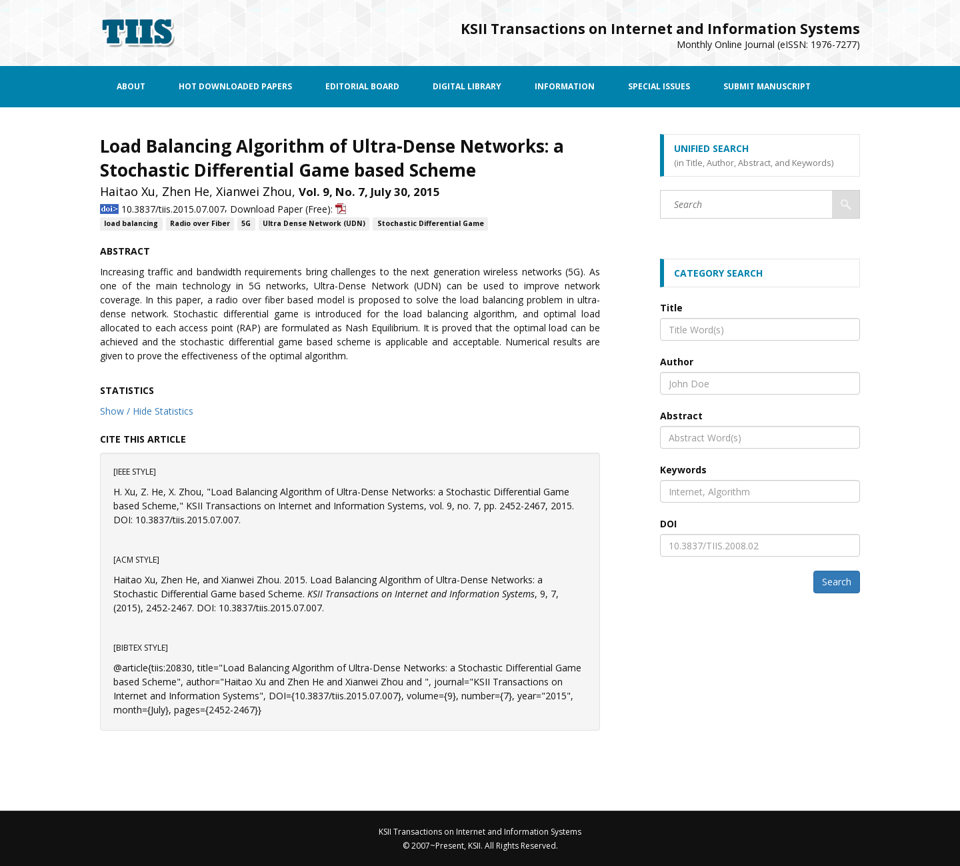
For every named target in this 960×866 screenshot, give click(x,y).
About (131, 86)
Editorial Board (362, 86)
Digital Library (467, 86)
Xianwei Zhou (254, 191)
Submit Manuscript (767, 86)
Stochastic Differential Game (430, 224)
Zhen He (185, 191)
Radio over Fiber (200, 224)
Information (565, 86)
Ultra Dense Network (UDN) (314, 224)
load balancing (131, 224)
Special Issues (659, 86)
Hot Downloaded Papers (235, 86)
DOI (668, 523)
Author (676, 361)
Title (671, 307)
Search (836, 581)
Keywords (683, 469)
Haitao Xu (127, 191)
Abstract (681, 415)
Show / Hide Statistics (146, 411)
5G (246, 224)
